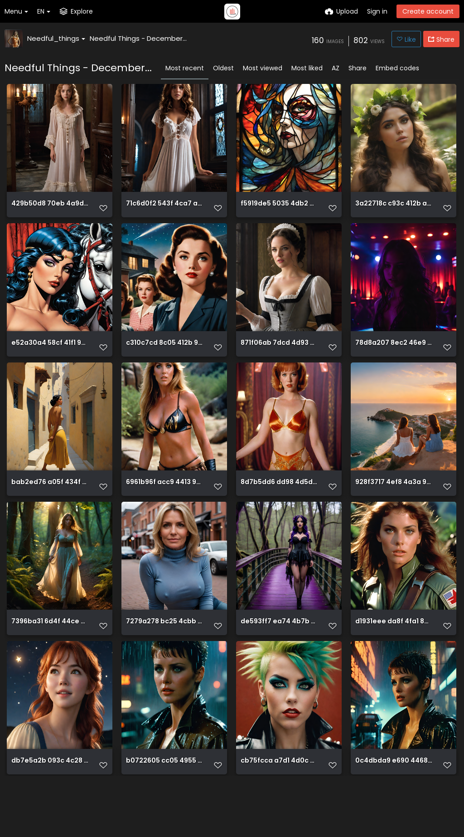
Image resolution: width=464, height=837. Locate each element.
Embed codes (397, 68)
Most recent (184, 68)
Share (357, 68)
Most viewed (262, 68)
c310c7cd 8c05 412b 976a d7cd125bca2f (164, 357)
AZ (335, 68)
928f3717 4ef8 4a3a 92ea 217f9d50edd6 (393, 507)
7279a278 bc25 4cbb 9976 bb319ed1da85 (164, 657)
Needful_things (56, 38)
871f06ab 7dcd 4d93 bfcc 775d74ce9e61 (279, 357)
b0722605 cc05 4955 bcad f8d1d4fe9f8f (164, 807)
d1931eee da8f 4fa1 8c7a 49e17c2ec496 (393, 657)
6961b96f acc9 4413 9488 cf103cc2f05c (164, 507)
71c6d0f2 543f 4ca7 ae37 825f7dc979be (164, 208)
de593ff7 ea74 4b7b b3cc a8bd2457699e (279, 657)
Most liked (307, 68)
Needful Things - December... (138, 38)
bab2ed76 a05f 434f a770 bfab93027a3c (49, 507)
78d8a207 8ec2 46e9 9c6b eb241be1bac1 (393, 357)
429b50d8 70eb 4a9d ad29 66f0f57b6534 (49, 208)
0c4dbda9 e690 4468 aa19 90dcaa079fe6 (393, 807)
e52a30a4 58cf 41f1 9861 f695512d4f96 (49, 357)
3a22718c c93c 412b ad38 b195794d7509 (393, 208)
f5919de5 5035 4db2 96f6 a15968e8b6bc (279, 208)
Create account (428, 11)
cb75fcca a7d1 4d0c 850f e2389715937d (279, 807)
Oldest (223, 68)
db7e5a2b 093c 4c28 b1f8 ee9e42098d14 (49, 807)
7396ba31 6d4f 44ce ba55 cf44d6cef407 (49, 657)
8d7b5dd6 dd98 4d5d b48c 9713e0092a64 (279, 507)
